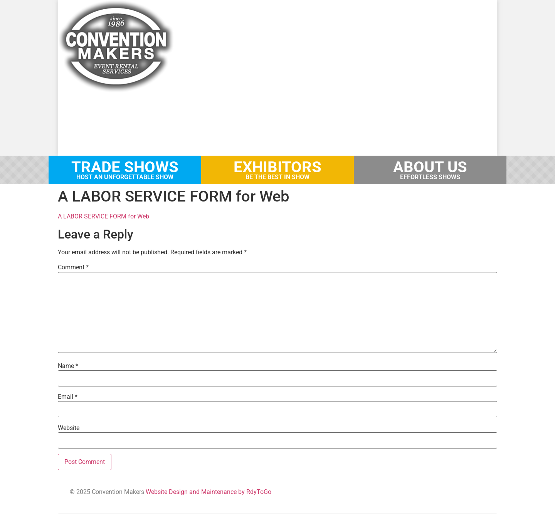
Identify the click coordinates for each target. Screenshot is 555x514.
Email (67, 397)
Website (68, 428)
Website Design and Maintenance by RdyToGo (208, 492)
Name (68, 366)
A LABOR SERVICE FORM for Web (103, 216)
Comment (73, 267)
